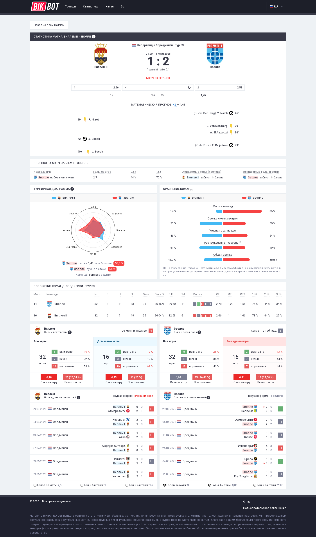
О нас (246, 501)
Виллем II (63, 197)
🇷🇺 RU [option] (274, 6)
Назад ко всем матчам (49, 25)
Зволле (123, 197)
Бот (123, 6)
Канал (110, 6)
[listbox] (276, 6)
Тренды (70, 6)
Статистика (90, 6)
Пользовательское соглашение (264, 508)
